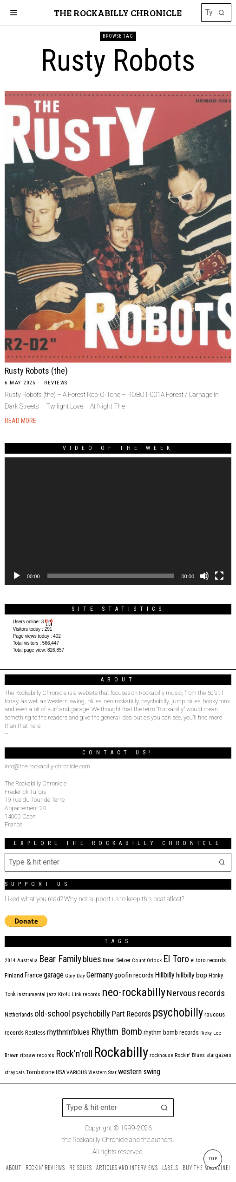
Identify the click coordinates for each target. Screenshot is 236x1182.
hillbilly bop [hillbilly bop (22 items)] (191, 975)
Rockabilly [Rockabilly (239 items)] (121, 1052)
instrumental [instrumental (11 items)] (31, 994)
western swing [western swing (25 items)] (139, 1071)
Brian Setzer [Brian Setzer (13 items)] (117, 960)
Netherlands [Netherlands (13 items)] (19, 1014)
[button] (222, 12)
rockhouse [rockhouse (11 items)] (161, 1055)
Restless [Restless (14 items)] (35, 1032)
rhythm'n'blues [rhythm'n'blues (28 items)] (68, 1032)
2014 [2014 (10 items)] (10, 960)
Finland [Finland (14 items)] (14, 975)
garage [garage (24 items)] (54, 975)
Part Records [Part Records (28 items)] (131, 1013)
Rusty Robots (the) (36, 371)
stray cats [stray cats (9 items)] (15, 1073)
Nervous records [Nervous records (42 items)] (196, 993)
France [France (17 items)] (33, 975)
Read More (20, 420)
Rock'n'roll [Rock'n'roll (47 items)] (74, 1054)
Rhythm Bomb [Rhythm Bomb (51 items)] (116, 1031)
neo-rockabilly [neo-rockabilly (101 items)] (133, 992)
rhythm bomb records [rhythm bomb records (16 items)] (171, 1032)
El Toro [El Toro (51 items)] (176, 958)
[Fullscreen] (219, 576)
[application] (118, 521)
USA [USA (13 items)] (60, 1072)
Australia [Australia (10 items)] (27, 960)
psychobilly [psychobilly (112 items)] (177, 1012)
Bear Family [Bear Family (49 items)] (60, 958)
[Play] (16, 576)
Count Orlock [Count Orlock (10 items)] (147, 960)
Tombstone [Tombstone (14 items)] (40, 1072)
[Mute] (204, 576)
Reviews (56, 383)
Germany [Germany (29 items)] (99, 974)
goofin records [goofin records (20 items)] (134, 975)
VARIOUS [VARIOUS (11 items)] (76, 1072)
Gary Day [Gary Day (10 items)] (75, 976)
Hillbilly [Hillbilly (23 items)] (165, 975)
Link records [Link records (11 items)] (86, 994)
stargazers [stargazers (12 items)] (218, 1055)
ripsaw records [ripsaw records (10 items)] (37, 1055)
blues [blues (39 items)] (92, 959)
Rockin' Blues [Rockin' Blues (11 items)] (190, 1055)
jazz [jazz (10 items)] (52, 994)
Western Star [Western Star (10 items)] (102, 1073)
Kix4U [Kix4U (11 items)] (64, 994)
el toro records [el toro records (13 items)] (208, 960)
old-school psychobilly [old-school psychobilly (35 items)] (72, 1013)
